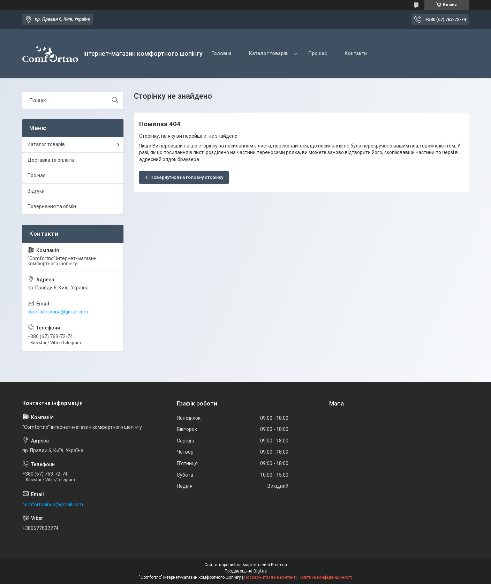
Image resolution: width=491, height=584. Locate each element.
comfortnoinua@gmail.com (58, 311)
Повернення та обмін (52, 206)
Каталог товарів (268, 53)
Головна (221, 53)
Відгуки (36, 191)
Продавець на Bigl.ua (246, 571)
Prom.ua (279, 564)
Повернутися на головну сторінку (186, 177)
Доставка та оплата (51, 160)
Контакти (356, 53)
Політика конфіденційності (325, 577)
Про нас (317, 53)
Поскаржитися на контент (269, 577)
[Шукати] (115, 100)
